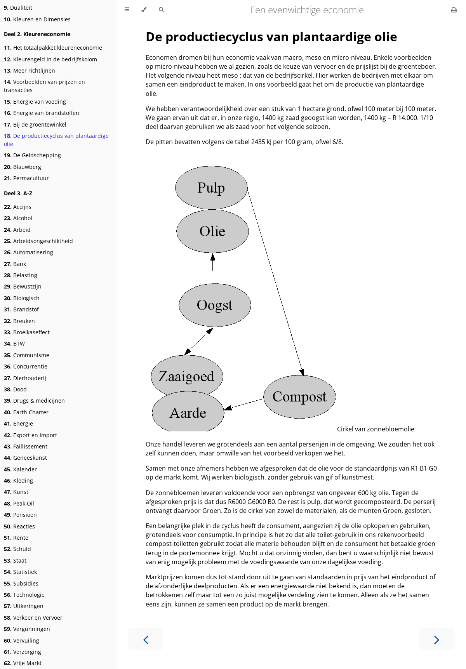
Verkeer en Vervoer (33, 617)
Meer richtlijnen (29, 70)
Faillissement (25, 446)
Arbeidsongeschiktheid (38, 241)
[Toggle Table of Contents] (126, 9)
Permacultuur (26, 178)
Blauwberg (22, 166)
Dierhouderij (25, 378)
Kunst (16, 491)
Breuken (19, 321)
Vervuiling (21, 640)
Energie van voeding (35, 101)
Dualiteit (18, 7)
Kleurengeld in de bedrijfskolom (50, 59)
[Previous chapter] (145, 639)
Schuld (17, 549)
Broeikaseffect (27, 332)
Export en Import (30, 435)
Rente (16, 537)
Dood (15, 389)
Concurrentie (25, 366)
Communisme (26, 355)
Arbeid (17, 229)
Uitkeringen (23, 606)
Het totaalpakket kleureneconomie (53, 47)
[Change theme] (144, 9)
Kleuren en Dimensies (37, 19)
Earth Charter (26, 412)
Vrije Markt (23, 663)
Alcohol (18, 218)
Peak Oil (19, 503)
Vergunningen (27, 629)
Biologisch (22, 298)
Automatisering (28, 252)
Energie (18, 423)
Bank (15, 264)
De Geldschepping (32, 155)
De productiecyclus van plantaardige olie (56, 140)
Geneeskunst (25, 457)
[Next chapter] (436, 639)
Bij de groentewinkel (35, 124)
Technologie (24, 594)
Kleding (18, 480)
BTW (14, 343)
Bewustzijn (23, 286)
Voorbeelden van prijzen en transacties (44, 86)
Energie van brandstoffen (41, 112)
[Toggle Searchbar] (161, 9)
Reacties (19, 526)
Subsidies (21, 583)
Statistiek (20, 571)
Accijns (17, 206)
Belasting (20, 275)
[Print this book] (454, 9)
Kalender (20, 469)
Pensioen (20, 514)
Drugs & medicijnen (34, 400)
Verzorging (22, 651)
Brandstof (21, 309)
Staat (15, 560)
